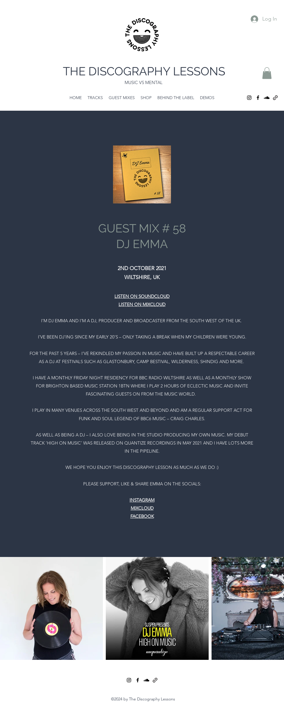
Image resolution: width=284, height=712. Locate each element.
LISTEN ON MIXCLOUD (142, 304)
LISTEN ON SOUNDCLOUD (142, 296)
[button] (267, 73)
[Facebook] (258, 98)
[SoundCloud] (267, 98)
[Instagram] (249, 98)
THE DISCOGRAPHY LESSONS (144, 71)
